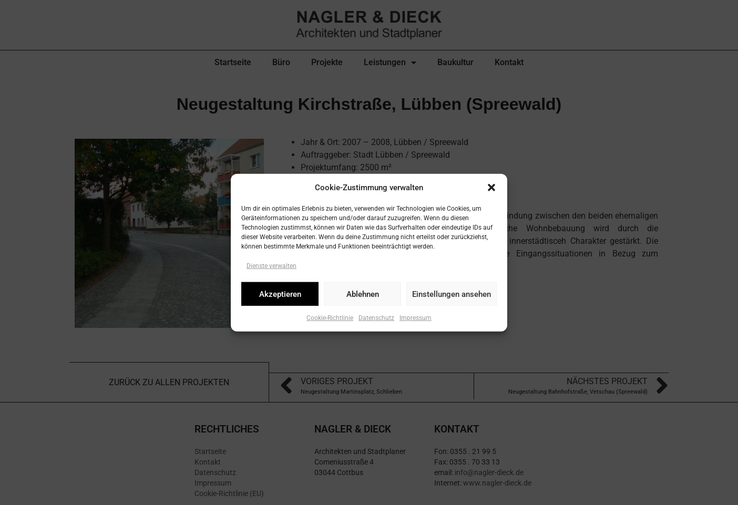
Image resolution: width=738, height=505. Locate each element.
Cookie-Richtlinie (329, 318)
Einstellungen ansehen (451, 293)
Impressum (415, 318)
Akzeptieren (280, 293)
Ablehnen (362, 293)
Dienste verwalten (271, 266)
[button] (491, 187)
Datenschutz (376, 318)
